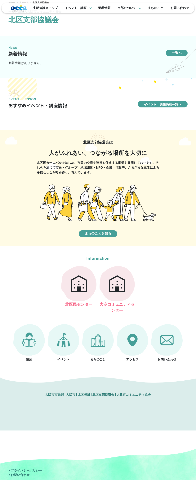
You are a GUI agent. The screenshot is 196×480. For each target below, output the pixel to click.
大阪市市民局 (54, 389)
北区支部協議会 (103, 389)
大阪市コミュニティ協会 (134, 389)
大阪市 (70, 389)
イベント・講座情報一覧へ (162, 104)
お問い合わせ (18, 475)
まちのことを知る (98, 233)
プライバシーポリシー (25, 470)
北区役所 (84, 389)
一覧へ (176, 52)
